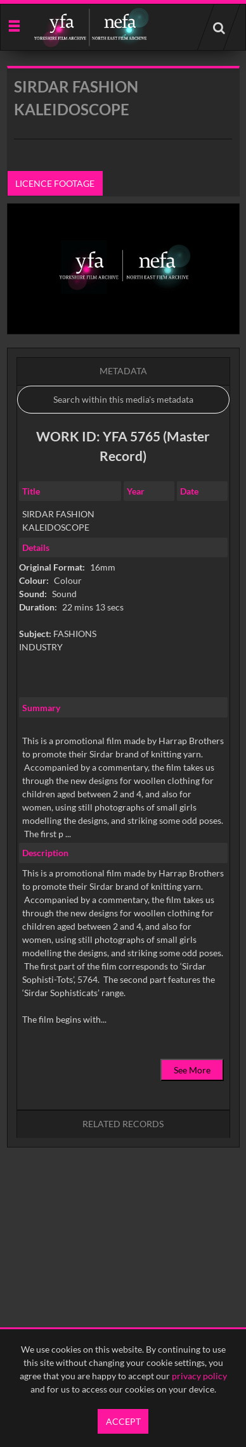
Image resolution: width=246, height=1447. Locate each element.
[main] (123, 639)
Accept (123, 1421)
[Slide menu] (13, 25)
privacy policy (199, 1375)
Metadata (123, 370)
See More (192, 1070)
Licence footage (54, 183)
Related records (123, 1123)
